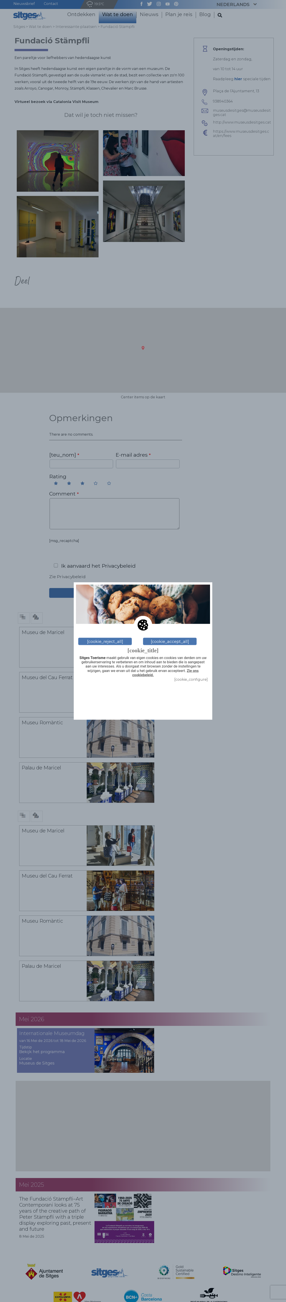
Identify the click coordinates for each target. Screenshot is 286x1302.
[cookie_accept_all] (170, 641)
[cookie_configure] (191, 679)
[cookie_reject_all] (105, 641)
